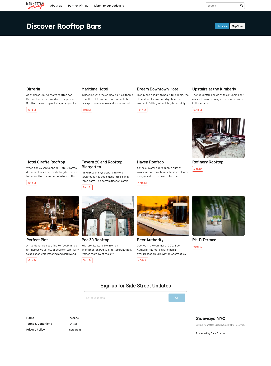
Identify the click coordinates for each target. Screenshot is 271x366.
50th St (197, 109)
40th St (142, 260)
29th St (87, 187)
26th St (31, 182)
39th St (87, 260)
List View (222, 26)
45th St (31, 260)
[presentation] (224, 5)
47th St (142, 182)
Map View (237, 26)
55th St (197, 246)
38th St (197, 168)
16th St (87, 109)
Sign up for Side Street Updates (135, 285)
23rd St (31, 109)
